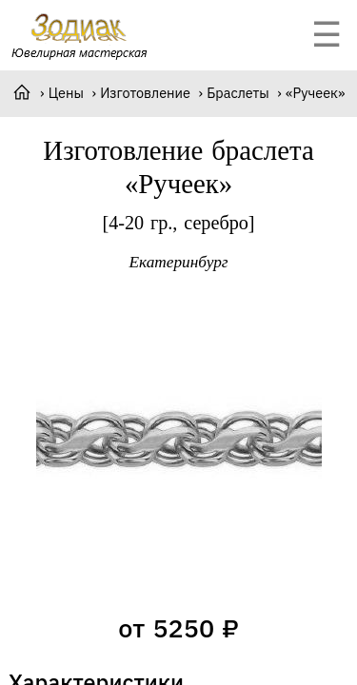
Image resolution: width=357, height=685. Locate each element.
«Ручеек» (315, 93)
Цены (66, 93)
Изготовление (145, 93)
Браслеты (237, 93)
